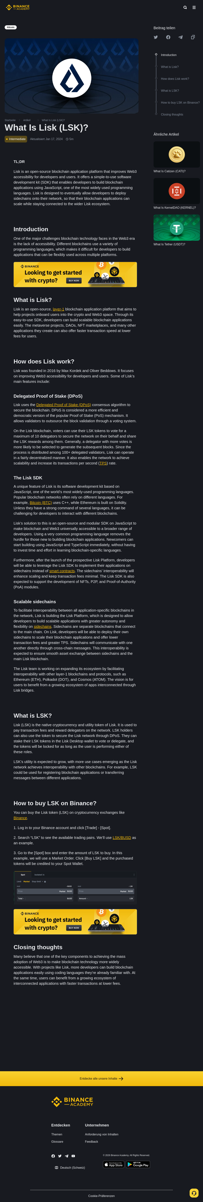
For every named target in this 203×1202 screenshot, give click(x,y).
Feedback (91, 1141)
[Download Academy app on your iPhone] (113, 1165)
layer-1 (58, 309)
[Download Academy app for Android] (138, 1165)
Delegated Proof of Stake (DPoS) (63, 405)
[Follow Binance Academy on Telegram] (66, 1156)
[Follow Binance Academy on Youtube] (73, 1156)
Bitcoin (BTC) (41, 503)
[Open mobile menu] (194, 7)
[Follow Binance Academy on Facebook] (53, 1156)
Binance (20, 818)
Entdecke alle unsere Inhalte (101, 1079)
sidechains (42, 626)
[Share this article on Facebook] (168, 37)
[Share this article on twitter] (156, 37)
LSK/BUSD (122, 838)
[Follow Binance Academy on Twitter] (60, 1156)
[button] (194, 7)
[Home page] (18, 7)
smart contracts (62, 571)
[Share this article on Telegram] (180, 37)
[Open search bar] (184, 7)
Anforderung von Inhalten (101, 1134)
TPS (103, 463)
